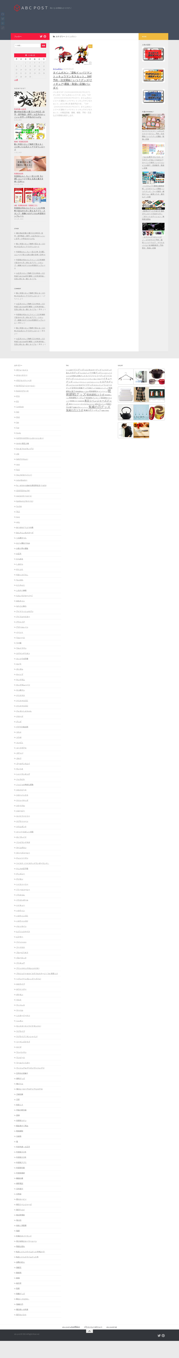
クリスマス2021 (22, 718)
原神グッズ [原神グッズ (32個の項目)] (92, 405)
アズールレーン (22, 644)
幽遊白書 (19, 1195)
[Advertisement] (89, 33)
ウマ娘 (18, 660)
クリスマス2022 (22, 723)
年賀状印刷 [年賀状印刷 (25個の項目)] (81, 418)
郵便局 (18, 1290)
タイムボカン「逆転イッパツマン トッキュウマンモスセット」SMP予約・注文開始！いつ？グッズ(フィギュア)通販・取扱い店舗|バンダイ (72, 97)
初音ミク (19, 1122)
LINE (15, 222)
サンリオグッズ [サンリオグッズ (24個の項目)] (105, 390)
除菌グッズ (20, 1311)
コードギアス (21, 765)
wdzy (18, 539)
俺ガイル (19, 1101)
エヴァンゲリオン (23, 670)
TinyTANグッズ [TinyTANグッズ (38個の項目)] (107, 387)
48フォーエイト (22, 387)
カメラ (18, 681)
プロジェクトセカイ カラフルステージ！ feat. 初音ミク (37, 991)
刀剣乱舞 (19, 1111)
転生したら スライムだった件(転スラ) (30, 1269)
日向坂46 (19, 1206)
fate (17, 439)
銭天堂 (18, 1300)
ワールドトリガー (23, 1080)
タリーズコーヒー (23, 870)
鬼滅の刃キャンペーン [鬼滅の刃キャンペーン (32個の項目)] (80, 424)
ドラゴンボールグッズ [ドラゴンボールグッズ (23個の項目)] (80, 396)
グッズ (18, 739)
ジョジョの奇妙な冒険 (24, 802)
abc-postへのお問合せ (71, 1344)
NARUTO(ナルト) (22, 476)
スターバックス (22, 812)
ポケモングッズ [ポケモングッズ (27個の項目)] (98, 402)
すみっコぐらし (22, 592)
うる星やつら (21, 555)
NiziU (18, 487)
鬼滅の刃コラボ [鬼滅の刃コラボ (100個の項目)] (74, 427)
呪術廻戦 (19, 1148)
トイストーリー (22, 901)
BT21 (18, 413)
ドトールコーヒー (23, 907)
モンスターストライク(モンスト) (28, 1043)
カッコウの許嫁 (22, 676)
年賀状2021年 (21, 1169)
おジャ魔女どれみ (23, 560)
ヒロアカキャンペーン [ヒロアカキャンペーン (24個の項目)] (93, 399)
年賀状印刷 (20, 1185)
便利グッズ (20, 1096)
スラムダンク (21, 844)
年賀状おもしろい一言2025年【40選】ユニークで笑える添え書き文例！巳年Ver (28, 196)
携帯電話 (19, 1201)
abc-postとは (111, 1344)
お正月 (18, 571)
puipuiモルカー (21, 497)
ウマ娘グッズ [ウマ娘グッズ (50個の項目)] (95, 390)
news (16, 159)
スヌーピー (20, 828)
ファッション (21, 959)
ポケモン (19, 1012)
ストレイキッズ (22, 817)
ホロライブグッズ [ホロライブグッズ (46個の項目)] (85, 402)
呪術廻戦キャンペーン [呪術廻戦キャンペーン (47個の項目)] (98, 408)
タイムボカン (58, 86)
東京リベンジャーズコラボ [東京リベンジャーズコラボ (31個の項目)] (78, 421)
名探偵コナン (21, 1138)
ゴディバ (19, 770)
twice (18, 534)
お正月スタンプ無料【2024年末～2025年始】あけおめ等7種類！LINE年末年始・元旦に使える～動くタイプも (29, 293)
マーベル (19, 1027)
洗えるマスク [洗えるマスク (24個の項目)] (91, 421)
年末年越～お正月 (20, 126)
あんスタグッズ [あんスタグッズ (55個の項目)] (73, 390)
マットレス (20, 1022)
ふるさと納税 (21, 607)
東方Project (20, 1227)
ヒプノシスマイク (23, 949)
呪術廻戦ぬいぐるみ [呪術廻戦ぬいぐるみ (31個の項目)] (82, 409)
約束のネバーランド (24, 1253)
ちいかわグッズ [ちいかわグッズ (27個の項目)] (85, 390)
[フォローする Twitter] (41, 53)
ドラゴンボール (22, 917)
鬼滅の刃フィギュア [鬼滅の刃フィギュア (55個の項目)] (92, 427)
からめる (19, 576)
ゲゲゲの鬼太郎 (22, 744)
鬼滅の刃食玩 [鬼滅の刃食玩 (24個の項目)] (105, 427)
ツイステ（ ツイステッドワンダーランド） (32, 880)
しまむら (19, 581)
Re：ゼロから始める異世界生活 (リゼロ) (31, 502)
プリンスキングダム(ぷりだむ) (27, 985)
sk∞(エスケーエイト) (24, 513)
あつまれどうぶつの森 (24, 544)
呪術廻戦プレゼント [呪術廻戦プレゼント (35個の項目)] (93, 415)
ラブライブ (20, 1048)
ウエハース (20, 655)
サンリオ (19, 786)
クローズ (19, 733)
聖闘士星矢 (20, 1263)
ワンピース (20, 1075)
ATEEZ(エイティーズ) (24, 397)
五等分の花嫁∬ (22, 1090)
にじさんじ (20, 602)
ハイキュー (20, 922)
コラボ (18, 754)
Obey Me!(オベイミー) (24, 492)
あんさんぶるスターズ (24, 550)
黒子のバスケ (21, 1332)
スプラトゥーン (22, 838)
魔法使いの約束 (22, 1326)
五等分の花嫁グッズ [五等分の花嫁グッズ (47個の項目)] (79, 405)
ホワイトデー (21, 1006)
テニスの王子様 (22, 886)
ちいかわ (19, 597)
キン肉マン (20, 707)
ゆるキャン (20, 618)
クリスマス (20, 712)
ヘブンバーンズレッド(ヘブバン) (28, 996)
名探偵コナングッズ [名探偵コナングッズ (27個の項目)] (102, 405)
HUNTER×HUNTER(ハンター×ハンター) (30, 455)
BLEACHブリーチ (22, 408)
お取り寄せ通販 (22, 565)
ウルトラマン (21, 665)
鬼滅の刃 (19, 1321)
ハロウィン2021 (22, 933)
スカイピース (21, 807)
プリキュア (20, 980)
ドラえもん (20, 912)
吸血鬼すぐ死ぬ (22, 1143)
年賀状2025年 (23, 159)
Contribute (20, 424)
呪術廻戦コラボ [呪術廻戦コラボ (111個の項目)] (95, 411)
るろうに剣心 (21, 623)
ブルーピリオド (22, 970)
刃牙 (18, 1117)
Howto (18, 450)
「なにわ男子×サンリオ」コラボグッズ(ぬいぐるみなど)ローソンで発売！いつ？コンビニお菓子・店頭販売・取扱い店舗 (153, 179)
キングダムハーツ (23, 702)
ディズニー (20, 891)
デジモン (19, 896)
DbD (17, 429)
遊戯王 (18, 1284)
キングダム (20, 697)
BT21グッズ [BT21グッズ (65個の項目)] (78, 387)
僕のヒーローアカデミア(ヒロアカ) (29, 1106)
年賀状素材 (20, 1190)
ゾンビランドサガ (23, 859)
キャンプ (19, 691)
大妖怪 (18, 1153)
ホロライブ (20, 1001)
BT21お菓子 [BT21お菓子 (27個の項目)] (69, 387)
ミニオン (19, 1038)
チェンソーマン (22, 875)
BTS (17, 418)
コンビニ (19, 760)
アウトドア (20, 639)
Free (17, 445)
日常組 (18, 1211)
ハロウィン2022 (22, 938)
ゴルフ (18, 775)
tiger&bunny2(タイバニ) (24, 518)
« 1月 (16, 97)
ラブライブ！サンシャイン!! (26, 1054)
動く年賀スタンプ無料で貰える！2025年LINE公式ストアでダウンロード (29, 164)
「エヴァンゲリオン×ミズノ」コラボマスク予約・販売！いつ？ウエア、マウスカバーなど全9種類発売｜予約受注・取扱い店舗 (153, 259)
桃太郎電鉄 (20, 1232)
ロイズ (18, 1064)
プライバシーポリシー (93, 1344)
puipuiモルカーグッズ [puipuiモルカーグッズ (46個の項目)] (92, 387)
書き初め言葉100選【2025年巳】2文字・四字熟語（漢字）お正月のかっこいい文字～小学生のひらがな (29, 131)
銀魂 (18, 1295)
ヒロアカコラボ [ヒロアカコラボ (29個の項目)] (73, 402)
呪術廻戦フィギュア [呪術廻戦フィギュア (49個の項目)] (77, 415)
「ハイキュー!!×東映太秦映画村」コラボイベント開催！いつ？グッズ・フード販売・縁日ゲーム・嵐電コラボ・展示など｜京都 (153, 208)
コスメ (18, 749)
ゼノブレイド (21, 854)
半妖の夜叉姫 (21, 1127)
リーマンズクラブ (23, 1059)
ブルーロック (21, 975)
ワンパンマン (21, 1069)
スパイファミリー (23, 833)
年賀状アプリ (33, 222)
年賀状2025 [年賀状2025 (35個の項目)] (74, 418)
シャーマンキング (23, 791)
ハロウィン (20, 928)
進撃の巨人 (20, 1279)
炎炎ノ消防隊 (21, 1243)
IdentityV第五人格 (22, 460)
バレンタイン (21, 943)
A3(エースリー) (21, 392)
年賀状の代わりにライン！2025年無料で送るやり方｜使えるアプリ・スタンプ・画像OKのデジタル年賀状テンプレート (30, 229)
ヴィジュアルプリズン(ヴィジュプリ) (30, 1085)
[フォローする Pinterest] (44, 53)
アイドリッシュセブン (24, 628)
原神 (18, 1132)
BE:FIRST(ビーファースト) (25, 403)
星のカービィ (21, 1216)
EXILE (18, 434)
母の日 (18, 1237)
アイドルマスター (23, 634)
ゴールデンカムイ (23, 781)
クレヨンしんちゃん (24, 728)
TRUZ (18, 529)
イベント (19, 649)
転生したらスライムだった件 (27, 1274)
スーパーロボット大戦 (24, 849)
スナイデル (20, 823)
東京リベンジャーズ (24, 1222)
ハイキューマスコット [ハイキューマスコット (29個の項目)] (80, 399)
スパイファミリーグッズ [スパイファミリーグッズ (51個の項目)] (96, 393)
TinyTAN (19, 523)
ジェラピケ (20, 796)
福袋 (18, 1248)
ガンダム (19, 686)
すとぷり (19, 586)
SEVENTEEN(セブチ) (23, 508)
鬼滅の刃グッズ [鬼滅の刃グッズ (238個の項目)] (99, 424)
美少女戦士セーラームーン (26, 1258)
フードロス (20, 964)
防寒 (18, 1305)
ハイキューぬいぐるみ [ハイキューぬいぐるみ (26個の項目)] (94, 396)
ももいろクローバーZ (24, 613)
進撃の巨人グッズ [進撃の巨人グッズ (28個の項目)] (100, 421)
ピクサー (19, 954)
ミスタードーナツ (23, 1033)
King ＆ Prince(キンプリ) (25, 466)
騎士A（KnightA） (22, 1316)
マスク (18, 1017)
